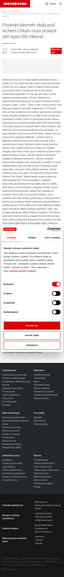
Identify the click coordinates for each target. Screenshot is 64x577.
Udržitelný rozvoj (10, 455)
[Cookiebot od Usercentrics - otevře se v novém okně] (47, 229)
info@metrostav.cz (44, 520)
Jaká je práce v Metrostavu (46, 470)
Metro (37, 381)
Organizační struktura (12, 388)
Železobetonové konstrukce (15, 420)
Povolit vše (32, 325)
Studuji (37, 487)
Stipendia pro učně (42, 467)
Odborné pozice (41, 473)
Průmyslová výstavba (44, 391)
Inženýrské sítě (9, 441)
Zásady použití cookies (23, 271)
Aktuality (38, 417)
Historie (5, 385)
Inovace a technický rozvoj (14, 477)
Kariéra (37, 455)
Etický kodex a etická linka (14, 375)
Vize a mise (7, 398)
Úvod (4, 11)
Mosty (5, 424)
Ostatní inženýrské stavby (46, 395)
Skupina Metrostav (44, 525)
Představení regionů (43, 483)
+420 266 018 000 (43, 517)
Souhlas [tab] (11, 237)
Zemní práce (8, 437)
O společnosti (9, 370)
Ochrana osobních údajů (13, 378)
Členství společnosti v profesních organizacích (13, 471)
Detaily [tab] (32, 237)
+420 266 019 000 (43, 513)
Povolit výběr (32, 335)
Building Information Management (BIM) (11, 446)
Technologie (39, 378)
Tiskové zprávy (41, 424)
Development (41, 528)
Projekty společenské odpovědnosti (12, 465)
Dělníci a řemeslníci (43, 477)
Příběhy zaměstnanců (44, 463)
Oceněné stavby (9, 480)
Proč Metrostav (41, 460)
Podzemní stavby (42, 375)
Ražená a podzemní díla (13, 417)
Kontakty (6, 405)
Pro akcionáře (8, 391)
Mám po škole (40, 480)
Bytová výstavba (41, 388)
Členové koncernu (43, 532)
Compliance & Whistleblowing (16, 381)
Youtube (39, 540)
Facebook (39, 536)
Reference (39, 370)
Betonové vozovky (11, 430)
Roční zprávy (40, 420)
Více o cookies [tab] (53, 237)
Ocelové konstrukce (11, 427)
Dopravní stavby (41, 398)
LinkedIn (39, 543)
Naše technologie (11, 413)
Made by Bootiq (9, 569)
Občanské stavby (42, 385)
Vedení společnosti (11, 395)
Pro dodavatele (9, 401)
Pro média (13, 11)
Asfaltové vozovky (11, 434)
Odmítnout (32, 345)
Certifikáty (7, 460)
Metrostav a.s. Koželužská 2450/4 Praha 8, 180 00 (48, 505)
